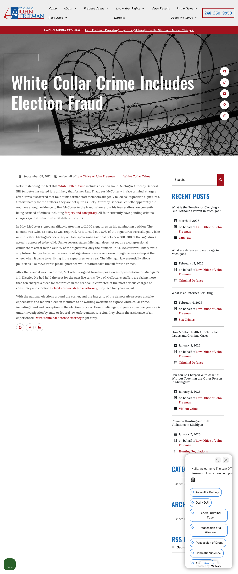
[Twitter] (30, 327)
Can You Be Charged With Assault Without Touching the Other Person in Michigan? (197, 378)
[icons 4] (224, 104)
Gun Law (185, 238)
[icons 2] (224, 82)
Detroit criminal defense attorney (73, 288)
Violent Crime (188, 409)
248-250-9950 (218, 13)
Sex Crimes (187, 319)
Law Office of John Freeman (95, 176)
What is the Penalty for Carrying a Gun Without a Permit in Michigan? (196, 209)
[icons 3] (224, 93)
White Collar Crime (136, 176)
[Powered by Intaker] (216, 566)
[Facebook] (20, 327)
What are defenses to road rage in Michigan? (195, 252)
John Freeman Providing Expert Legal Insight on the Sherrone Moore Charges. (139, 30)
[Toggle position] (218, 460)
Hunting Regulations (193, 451)
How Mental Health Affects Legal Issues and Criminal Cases (195, 333)
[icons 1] (224, 71)
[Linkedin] (39, 327)
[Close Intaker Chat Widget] (226, 460)
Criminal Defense (191, 280)
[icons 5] (224, 116)
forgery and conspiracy (81, 213)
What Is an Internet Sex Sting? (193, 293)
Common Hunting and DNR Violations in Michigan (191, 422)
